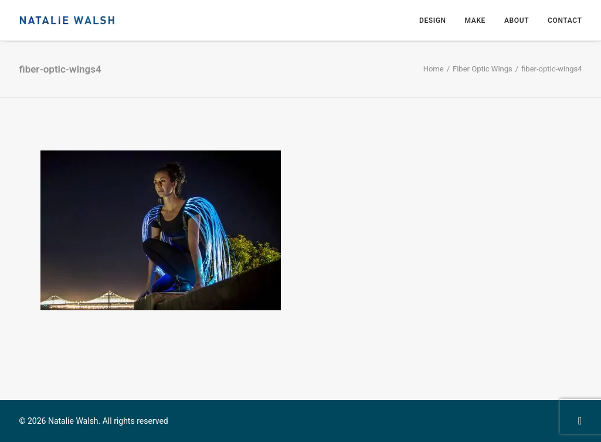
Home (433, 68)
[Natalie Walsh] (67, 20)
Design (432, 20)
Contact (565, 20)
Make (475, 20)
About (516, 20)
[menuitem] (436, 20)
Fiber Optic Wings (482, 68)
